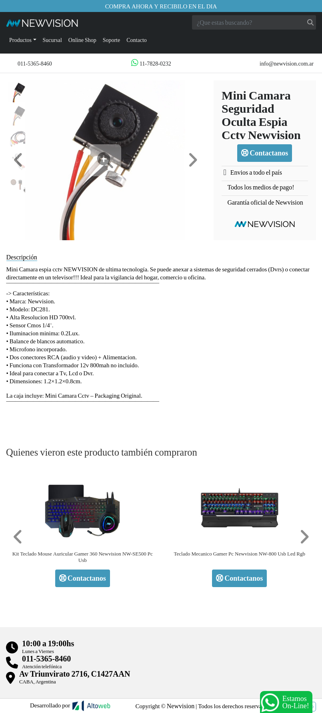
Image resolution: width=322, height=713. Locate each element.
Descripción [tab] (21, 257)
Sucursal (52, 39)
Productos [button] (20, 39)
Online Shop (82, 39)
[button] (18, 160)
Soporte (111, 39)
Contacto (136, 39)
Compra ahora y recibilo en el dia (161, 6)
